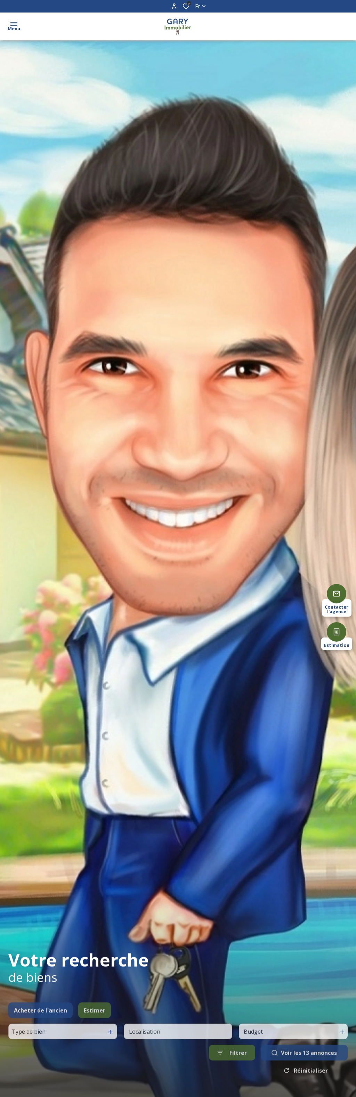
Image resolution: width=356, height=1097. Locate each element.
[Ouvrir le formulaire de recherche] (232, 1076)
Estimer (94, 1034)
